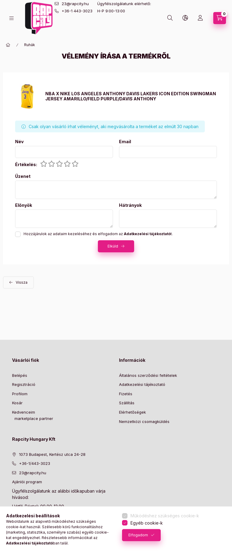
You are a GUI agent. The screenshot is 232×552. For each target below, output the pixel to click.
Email (125, 141)
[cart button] (219, 18)
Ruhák (29, 45)
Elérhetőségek (132, 412)
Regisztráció (23, 384)
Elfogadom (138, 535)
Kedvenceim (23, 412)
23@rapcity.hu (75, 3)
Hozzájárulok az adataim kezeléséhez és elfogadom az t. (98, 234)
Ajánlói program (27, 481)
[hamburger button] (11, 18)
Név (19, 141)
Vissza (21, 282)
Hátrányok (130, 205)
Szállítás (126, 402)
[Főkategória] (8, 45)
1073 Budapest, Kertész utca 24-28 (52, 454)
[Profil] (200, 18)
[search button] (170, 18)
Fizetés (125, 393)
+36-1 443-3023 (77, 10)
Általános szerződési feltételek (148, 375)
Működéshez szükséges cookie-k (164, 515)
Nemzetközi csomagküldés (144, 421)
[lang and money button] (185, 18)
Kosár (17, 402)
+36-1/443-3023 (34, 463)
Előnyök (23, 205)
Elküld (113, 246)
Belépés (19, 375)
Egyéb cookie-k (146, 522)
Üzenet (23, 176)
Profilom (19, 393)
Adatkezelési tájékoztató (142, 384)
